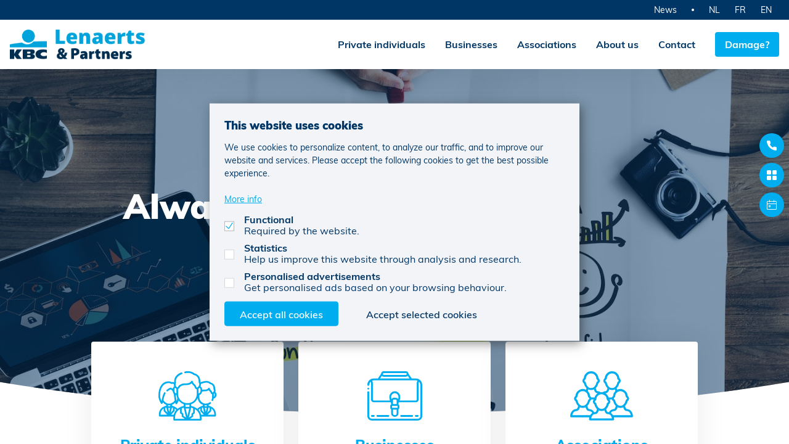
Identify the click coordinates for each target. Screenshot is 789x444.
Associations (546, 44)
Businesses (471, 44)
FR (740, 9)
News (665, 9)
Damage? (747, 44)
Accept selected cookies (421, 313)
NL (714, 9)
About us (617, 44)
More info (243, 198)
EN (766, 9)
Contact (676, 44)
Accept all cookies (281, 313)
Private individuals (381, 44)
